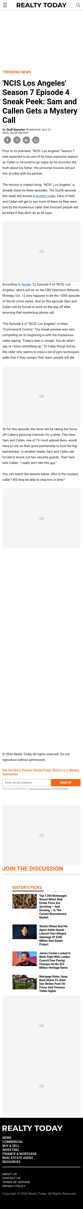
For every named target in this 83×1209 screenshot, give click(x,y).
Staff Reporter (16, 129)
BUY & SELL (10, 1146)
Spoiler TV (28, 284)
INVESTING (10, 1150)
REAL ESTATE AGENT (17, 1158)
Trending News (16, 72)
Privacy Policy (61, 788)
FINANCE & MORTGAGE (19, 1154)
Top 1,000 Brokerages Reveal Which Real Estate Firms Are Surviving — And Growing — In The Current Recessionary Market (53, 906)
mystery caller (45, 196)
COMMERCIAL (12, 1142)
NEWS (6, 1138)
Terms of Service (16, 1182)
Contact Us (11, 1178)
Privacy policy (14, 1186)
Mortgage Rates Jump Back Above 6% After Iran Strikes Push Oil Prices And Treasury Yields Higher (53, 984)
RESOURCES (11, 1162)
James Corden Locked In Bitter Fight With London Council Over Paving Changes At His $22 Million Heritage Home (54, 960)
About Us (9, 1174)
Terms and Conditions (39, 788)
